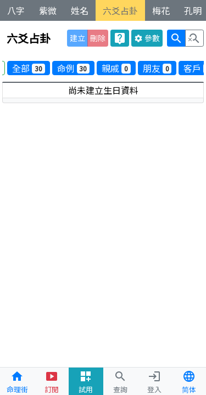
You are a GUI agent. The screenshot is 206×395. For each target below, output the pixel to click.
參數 (147, 37)
